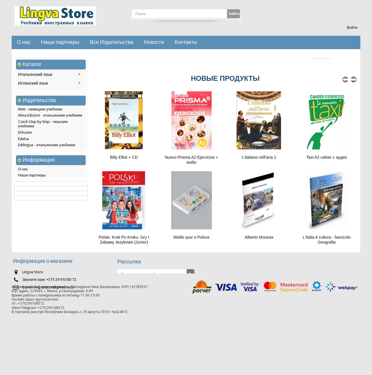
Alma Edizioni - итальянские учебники (50, 143)
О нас (24, 42)
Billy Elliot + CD (124, 157)
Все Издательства (111, 42)
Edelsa (23, 167)
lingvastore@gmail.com (54, 325)
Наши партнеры (60, 42)
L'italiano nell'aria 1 (259, 157)
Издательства (39, 127)
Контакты (186, 42)
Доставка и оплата (34, 256)
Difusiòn (25, 160)
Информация (39, 228)
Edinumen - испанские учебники (45, 179)
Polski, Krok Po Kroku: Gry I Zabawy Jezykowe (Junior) (124, 239)
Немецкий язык (32, 110)
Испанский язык (33, 84)
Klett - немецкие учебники (40, 137)
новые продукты (225, 78)
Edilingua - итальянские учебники (46, 173)
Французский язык (35, 101)
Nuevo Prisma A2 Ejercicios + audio (191, 160)
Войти (352, 27)
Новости (154, 42)
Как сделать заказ (33, 250)
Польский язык (32, 92)
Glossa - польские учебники (41, 185)
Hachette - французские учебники (47, 198)
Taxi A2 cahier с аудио (326, 157)
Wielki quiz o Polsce (192, 237)
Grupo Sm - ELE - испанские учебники (49, 192)
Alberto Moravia (259, 237)
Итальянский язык (35, 75)
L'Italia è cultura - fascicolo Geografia (326, 239)
